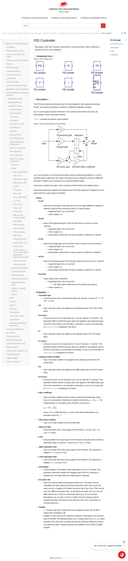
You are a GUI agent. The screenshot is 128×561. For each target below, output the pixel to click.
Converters (14, 120)
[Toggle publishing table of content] (2, 39)
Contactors (14, 117)
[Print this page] (125, 33)
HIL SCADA (10, 333)
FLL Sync (16, 201)
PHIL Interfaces (15, 151)
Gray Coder (17, 208)
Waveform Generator (14, 340)
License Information (13, 75)
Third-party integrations (15, 329)
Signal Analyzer (12, 347)
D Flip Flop (17, 190)
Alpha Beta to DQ (19, 183)
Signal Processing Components (83, 33)
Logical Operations (18, 272)
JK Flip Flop (17, 212)
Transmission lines (17, 316)
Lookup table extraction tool (16, 351)
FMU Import (17, 204)
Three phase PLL (19, 264)
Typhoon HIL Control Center (17, 60)
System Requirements (14, 51)
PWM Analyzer (18, 228)
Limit (53, 453)
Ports (112, 51)
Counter (16, 186)
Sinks (12, 298)
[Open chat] (122, 555)
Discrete (14, 165)
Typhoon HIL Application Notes (34, 18)
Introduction (10, 47)
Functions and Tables (19, 268)
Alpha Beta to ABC (20, 179)
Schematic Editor (12, 82)
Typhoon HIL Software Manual (64, 18)
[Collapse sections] (122, 33)
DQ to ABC (17, 194)
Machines (13, 131)
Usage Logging (12, 358)
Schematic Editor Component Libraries (43, 33)
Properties (114, 55)
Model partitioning (15, 102)
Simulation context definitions (17, 89)
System (14, 294)
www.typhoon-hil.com (71, 558)
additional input (51, 327)
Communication (16, 113)
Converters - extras (17, 124)
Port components (16, 155)
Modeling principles (15, 99)
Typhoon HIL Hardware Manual (93, 18)
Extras (98, 33)
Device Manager (12, 67)
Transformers (15, 312)
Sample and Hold (19, 239)
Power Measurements (19, 279)
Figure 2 (37, 119)
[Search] (103, 25)
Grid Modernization (17, 138)
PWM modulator (19, 232)
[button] (4, 44)
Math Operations (17, 275)
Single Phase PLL (20, 243)
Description (114, 48)
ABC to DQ (17, 176)
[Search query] (64, 25)
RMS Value (17, 236)
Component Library (64, 33)
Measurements (15, 135)
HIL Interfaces (15, 127)
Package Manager (13, 354)
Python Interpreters (13, 362)
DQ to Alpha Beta (19, 197)
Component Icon (116, 44)
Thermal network (19, 261)
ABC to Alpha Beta (20, 172)
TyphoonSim (11, 78)
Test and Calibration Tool (15, 344)
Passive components (17, 148)
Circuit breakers (16, 109)
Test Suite (13, 309)
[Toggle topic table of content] (126, 39)
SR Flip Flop (18, 246)
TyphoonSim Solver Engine (16, 85)
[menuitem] (34, 18)
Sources (13, 302)
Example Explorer (13, 71)
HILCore (9, 64)
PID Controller (106, 33)
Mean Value (17, 221)
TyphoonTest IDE (12, 336)
